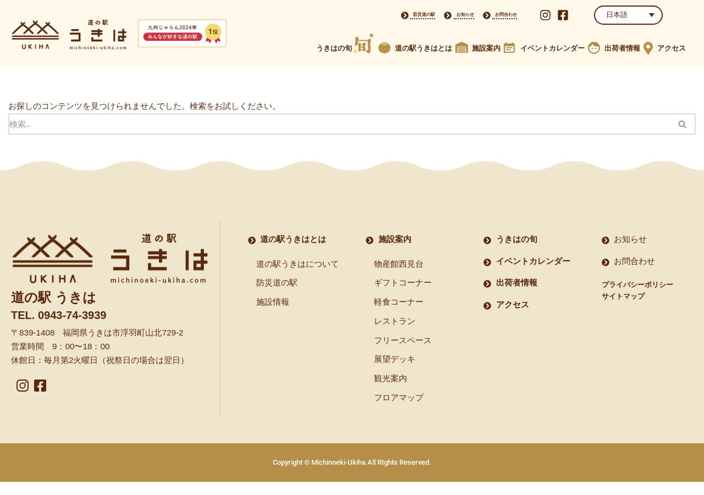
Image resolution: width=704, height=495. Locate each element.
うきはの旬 (334, 48)
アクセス (671, 48)
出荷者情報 (622, 48)
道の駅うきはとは (423, 48)
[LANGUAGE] (628, 15)
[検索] (339, 125)
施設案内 (486, 48)
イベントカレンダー (552, 48)
